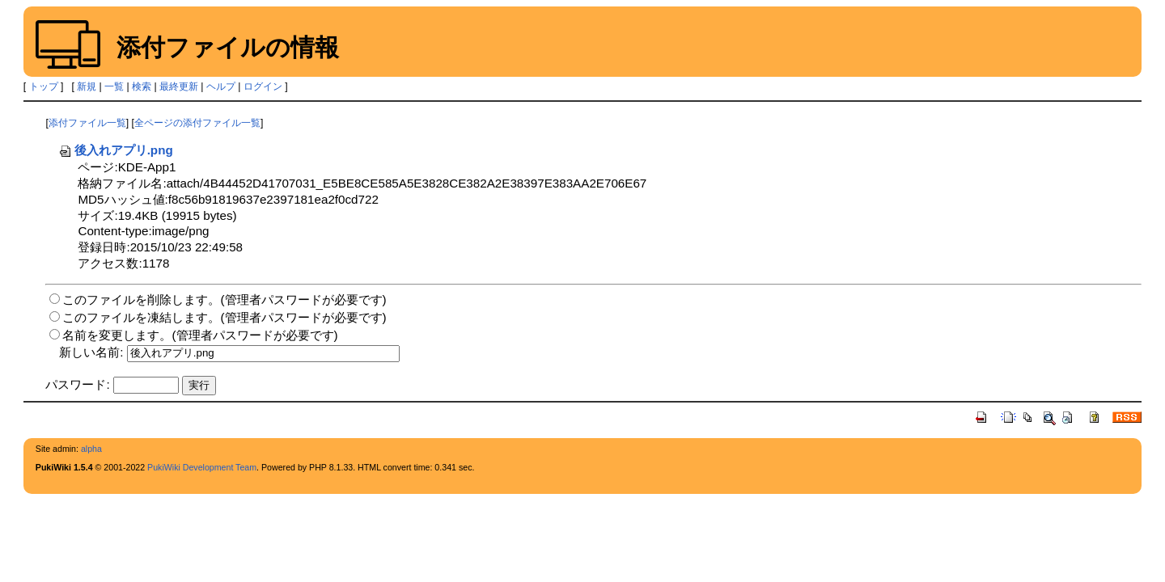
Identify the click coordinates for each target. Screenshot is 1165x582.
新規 (86, 86)
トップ (43, 86)
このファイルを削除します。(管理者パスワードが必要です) (224, 299)
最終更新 (178, 86)
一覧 (114, 86)
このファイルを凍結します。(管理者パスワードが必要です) (224, 317)
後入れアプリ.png (115, 150)
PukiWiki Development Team (201, 467)
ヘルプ (220, 86)
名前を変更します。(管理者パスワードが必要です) (199, 335)
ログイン (263, 86)
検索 (141, 86)
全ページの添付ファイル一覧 (197, 123)
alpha (91, 448)
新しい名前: (91, 352)
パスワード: (77, 384)
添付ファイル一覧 (87, 123)
